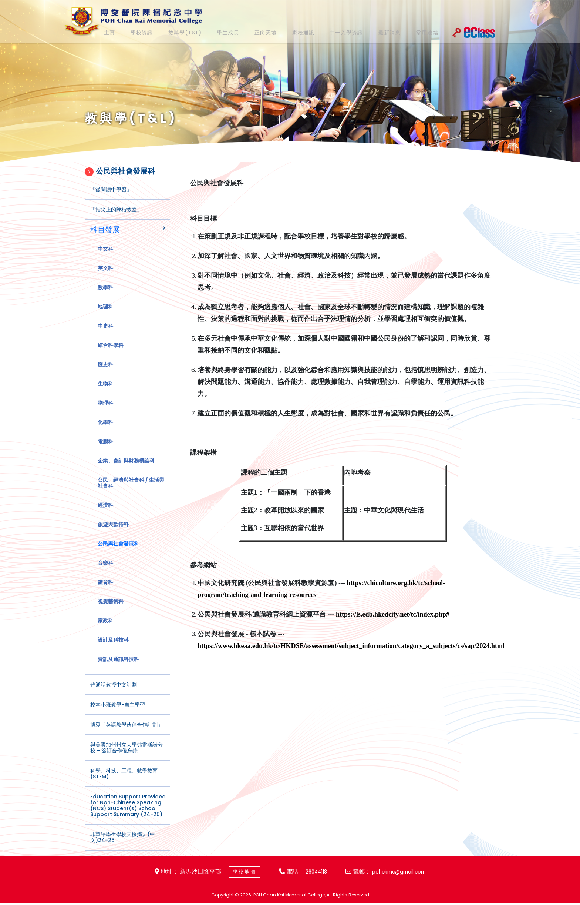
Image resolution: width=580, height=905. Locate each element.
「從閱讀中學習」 (111, 197)
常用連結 (411, 32)
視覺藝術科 (111, 608)
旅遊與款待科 (113, 531)
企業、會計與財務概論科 (126, 468)
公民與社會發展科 (118, 551)
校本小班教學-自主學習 (117, 712)
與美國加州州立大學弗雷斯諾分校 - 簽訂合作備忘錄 (126, 755)
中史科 (105, 333)
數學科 (105, 294)
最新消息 (375, 32)
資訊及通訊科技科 (118, 666)
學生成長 (222, 32)
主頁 (107, 32)
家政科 (105, 628)
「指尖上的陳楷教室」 (116, 217)
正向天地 (257, 32)
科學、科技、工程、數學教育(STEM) (124, 781)
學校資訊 (135, 32)
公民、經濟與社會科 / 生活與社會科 (131, 490)
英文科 (105, 275)
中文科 (105, 256)
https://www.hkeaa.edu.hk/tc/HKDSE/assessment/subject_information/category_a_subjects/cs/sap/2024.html (351, 661)
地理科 (105, 314)
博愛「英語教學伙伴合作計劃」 (126, 732)
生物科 (105, 391)
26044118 (314, 873)
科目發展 (105, 237)
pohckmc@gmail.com (404, 873)
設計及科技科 (113, 647)
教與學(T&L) (179, 32)
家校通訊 (292, 32)
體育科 (105, 589)
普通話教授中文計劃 (113, 692)
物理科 (105, 410)
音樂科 (105, 570)
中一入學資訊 (334, 32)
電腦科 (105, 448)
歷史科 (105, 371)
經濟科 (105, 512)
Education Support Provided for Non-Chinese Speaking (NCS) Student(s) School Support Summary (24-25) (128, 812)
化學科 (105, 429)
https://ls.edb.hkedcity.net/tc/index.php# (392, 630)
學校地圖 (237, 873)
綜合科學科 (111, 352)
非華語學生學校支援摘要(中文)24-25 (122, 844)
